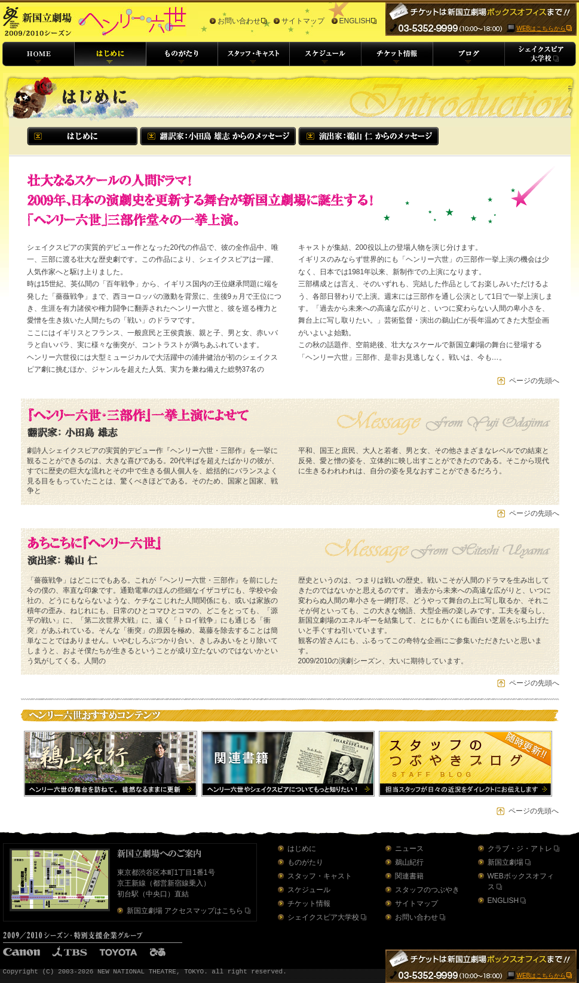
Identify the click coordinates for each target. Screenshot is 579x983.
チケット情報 (308, 903)
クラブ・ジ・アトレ (520, 848)
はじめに (301, 848)
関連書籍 (409, 876)
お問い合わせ (239, 21)
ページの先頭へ (534, 380)
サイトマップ (302, 21)
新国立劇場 (505, 862)
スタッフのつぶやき (427, 890)
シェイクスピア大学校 (323, 917)
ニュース (409, 848)
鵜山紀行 (409, 862)
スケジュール (308, 890)
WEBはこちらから (541, 28)
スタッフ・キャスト (319, 876)
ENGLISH (355, 21)
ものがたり (305, 862)
